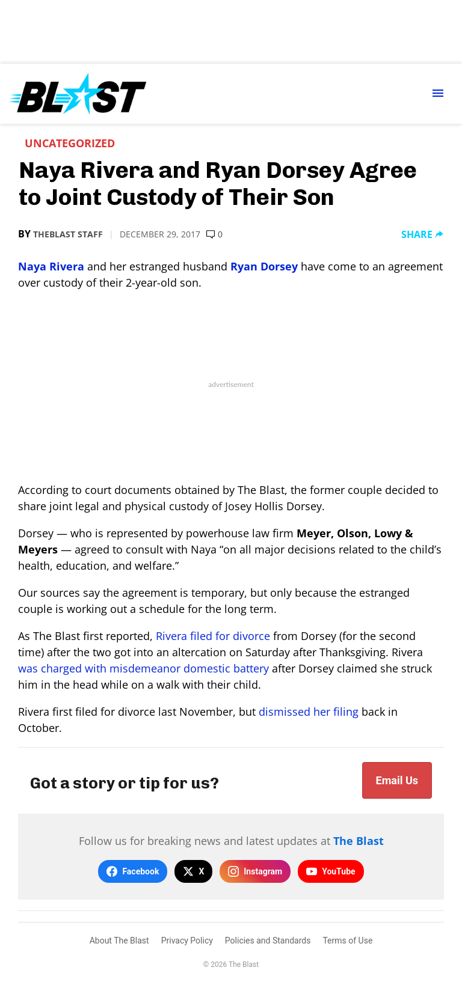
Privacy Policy (187, 940)
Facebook (132, 871)
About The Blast (119, 940)
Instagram (255, 871)
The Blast (358, 841)
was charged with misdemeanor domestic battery (143, 668)
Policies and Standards (268, 940)
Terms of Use (347, 940)
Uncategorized (70, 143)
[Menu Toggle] (438, 94)
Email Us (397, 780)
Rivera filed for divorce (213, 636)
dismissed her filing (309, 711)
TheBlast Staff (68, 234)
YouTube (330, 871)
